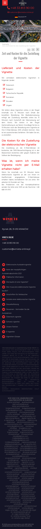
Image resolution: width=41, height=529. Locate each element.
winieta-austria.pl (13, 474)
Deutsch (20, 17)
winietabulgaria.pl (12, 486)
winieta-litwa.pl (12, 476)
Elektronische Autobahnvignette (18, 265)
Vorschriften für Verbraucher (17, 294)
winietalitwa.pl (14, 490)
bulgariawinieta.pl (28, 408)
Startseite (5, 44)
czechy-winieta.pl (13, 414)
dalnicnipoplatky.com (28, 416)
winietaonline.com (29, 492)
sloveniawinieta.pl (11, 450)
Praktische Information (15, 277)
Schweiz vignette (13, 322)
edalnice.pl (11, 422)
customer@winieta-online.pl (21, 12)
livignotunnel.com (27, 432)
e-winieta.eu (20, 420)
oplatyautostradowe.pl (13, 444)
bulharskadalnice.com (14, 410)
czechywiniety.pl (11, 416)
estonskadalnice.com (15, 426)
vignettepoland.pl (21, 468)
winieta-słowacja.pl (27, 476)
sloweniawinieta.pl (28, 454)
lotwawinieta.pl (27, 434)
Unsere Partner (12, 327)
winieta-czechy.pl (28, 474)
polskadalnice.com (11, 446)
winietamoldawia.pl (12, 492)
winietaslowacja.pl (28, 496)
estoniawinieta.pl (30, 424)
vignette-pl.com (12, 464)
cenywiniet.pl (12, 412)
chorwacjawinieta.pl (26, 412)
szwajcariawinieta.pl (12, 458)
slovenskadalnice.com (28, 450)
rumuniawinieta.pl (11, 448)
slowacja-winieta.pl (30, 452)
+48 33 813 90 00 (20, 8)
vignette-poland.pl (28, 464)
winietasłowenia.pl (13, 500)
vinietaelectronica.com (20, 470)
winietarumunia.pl (27, 494)
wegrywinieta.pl (30, 472)
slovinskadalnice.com (12, 452)
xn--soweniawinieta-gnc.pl (20, 512)
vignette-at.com (27, 460)
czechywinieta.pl (28, 414)
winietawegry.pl (28, 500)
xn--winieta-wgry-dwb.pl (20, 518)
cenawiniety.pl (29, 410)
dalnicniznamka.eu (12, 418)
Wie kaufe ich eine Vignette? (17, 282)
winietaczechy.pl (13, 488)
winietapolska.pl (13, 494)
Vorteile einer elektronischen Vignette (20, 299)
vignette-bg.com (13, 462)
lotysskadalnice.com (20, 436)
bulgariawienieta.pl (13, 408)
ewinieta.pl (30, 426)
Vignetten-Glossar (13, 337)
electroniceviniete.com (13, 424)
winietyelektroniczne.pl (13, 506)
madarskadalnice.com (20, 438)
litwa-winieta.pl (14, 430)
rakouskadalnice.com (29, 446)
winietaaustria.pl (26, 480)
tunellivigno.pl (13, 460)
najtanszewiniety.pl (29, 442)
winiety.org (27, 502)
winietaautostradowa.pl (20, 484)
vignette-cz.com (28, 462)
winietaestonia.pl (28, 488)
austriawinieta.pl (28, 402)
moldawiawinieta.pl (12, 442)
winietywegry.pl (14, 508)
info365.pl (13, 428)
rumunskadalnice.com (28, 448)
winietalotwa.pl (27, 490)
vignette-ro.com (13, 466)
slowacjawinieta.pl (12, 454)
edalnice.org (32, 420)
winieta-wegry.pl (13, 478)
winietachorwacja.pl (28, 486)
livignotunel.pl (12, 432)
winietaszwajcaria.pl (28, 498)
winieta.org (13, 480)
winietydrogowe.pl (20, 504)
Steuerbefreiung (12, 304)
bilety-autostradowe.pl (20, 406)
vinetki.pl (33, 468)
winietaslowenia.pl (12, 498)
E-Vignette (10, 332)
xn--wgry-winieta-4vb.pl (20, 514)
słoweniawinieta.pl (29, 458)
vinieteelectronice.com (13, 472)
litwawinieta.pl (27, 430)
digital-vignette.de (29, 418)
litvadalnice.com (25, 428)
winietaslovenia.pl (12, 496)
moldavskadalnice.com (20, 440)
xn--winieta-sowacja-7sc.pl (20, 516)
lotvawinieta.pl (13, 434)
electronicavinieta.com (25, 422)
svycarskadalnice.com (20, 456)
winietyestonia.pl (30, 506)
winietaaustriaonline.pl (20, 482)
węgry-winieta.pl (11, 510)
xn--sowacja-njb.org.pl (28, 510)
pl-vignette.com (30, 444)
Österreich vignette (13, 317)
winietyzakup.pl (27, 508)
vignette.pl (8, 468)
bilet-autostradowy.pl (20, 404)
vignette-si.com (28, 466)
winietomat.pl (15, 502)
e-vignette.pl (9, 420)
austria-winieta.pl (13, 402)
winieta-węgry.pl (28, 478)
